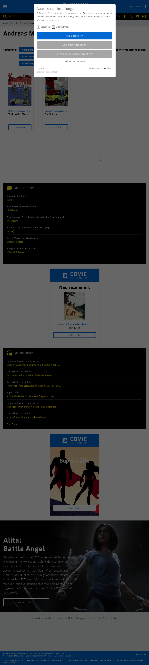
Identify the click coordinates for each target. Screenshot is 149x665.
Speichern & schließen (74, 44)
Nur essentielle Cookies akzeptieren (74, 53)
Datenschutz (106, 68)
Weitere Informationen (74, 61)
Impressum (94, 68)
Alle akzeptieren (74, 35)
